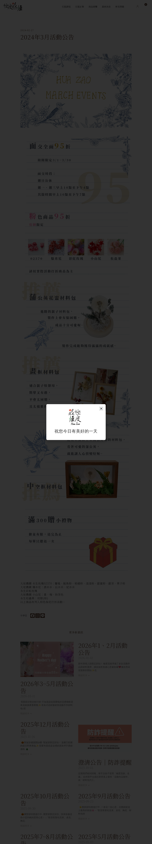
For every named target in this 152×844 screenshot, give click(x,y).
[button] (101, 408)
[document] (76, 422)
